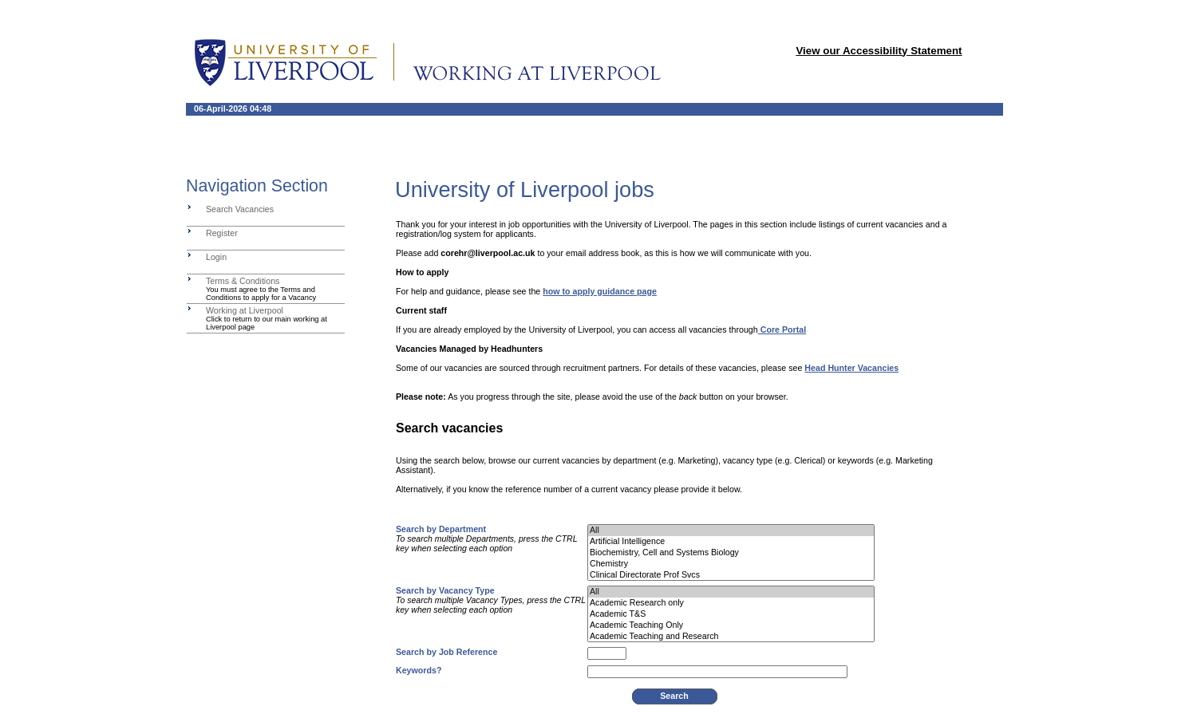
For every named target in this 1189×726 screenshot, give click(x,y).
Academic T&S (731, 614)
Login (216, 257)
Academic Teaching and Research (731, 636)
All (731, 530)
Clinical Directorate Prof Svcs (731, 575)
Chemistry (731, 564)
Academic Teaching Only (731, 625)
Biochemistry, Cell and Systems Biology (731, 552)
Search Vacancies (240, 209)
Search (674, 695)
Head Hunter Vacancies (851, 368)
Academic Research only (731, 603)
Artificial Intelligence (731, 541)
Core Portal (782, 329)
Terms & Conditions (242, 281)
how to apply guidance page (600, 291)
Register (222, 233)
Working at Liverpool (244, 310)
